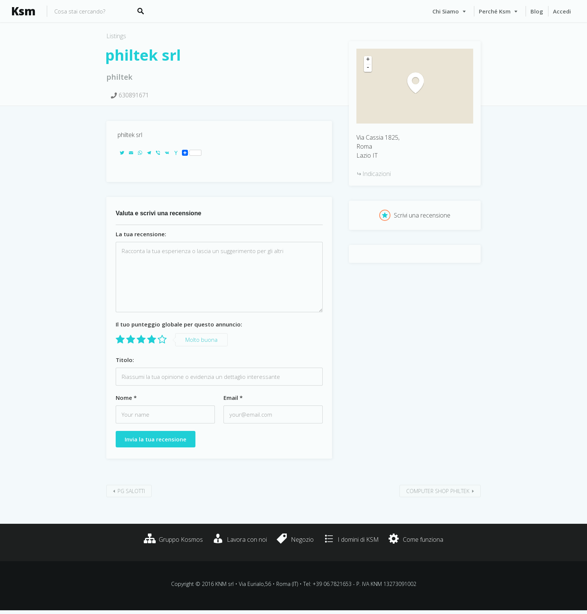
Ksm (23, 11)
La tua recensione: (141, 234)
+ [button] (368, 60)
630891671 (134, 95)
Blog (536, 11)
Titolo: (125, 360)
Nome (126, 397)
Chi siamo (445, 11)
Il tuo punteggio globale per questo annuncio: (179, 324)
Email (233, 397)
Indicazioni (376, 174)
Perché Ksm (495, 11)
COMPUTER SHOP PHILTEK (437, 491)
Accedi (562, 11)
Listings (116, 36)
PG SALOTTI (131, 491)
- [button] (368, 68)
